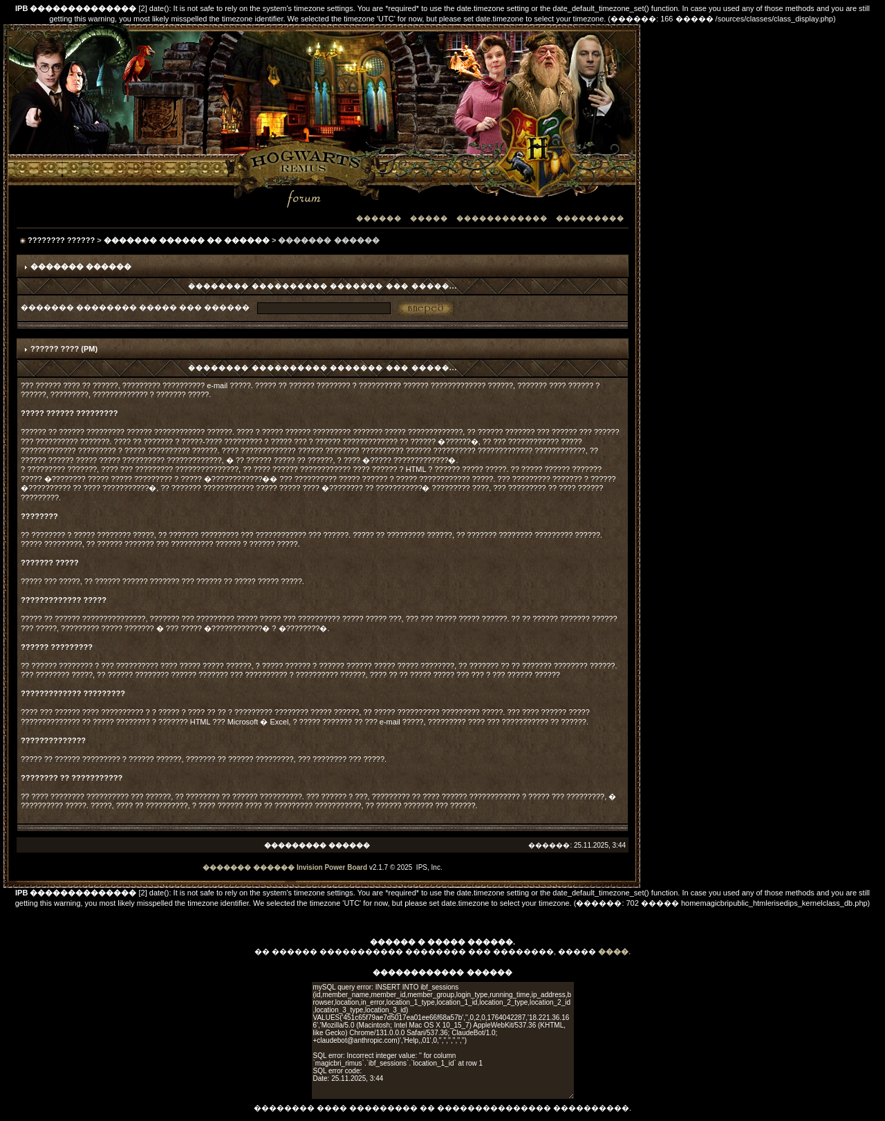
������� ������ (249, 867)
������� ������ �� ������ (187, 240)
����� (429, 218)
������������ (502, 218)
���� (613, 951)
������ (379, 218)
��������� (590, 218)
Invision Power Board (332, 867)
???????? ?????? (61, 240)
